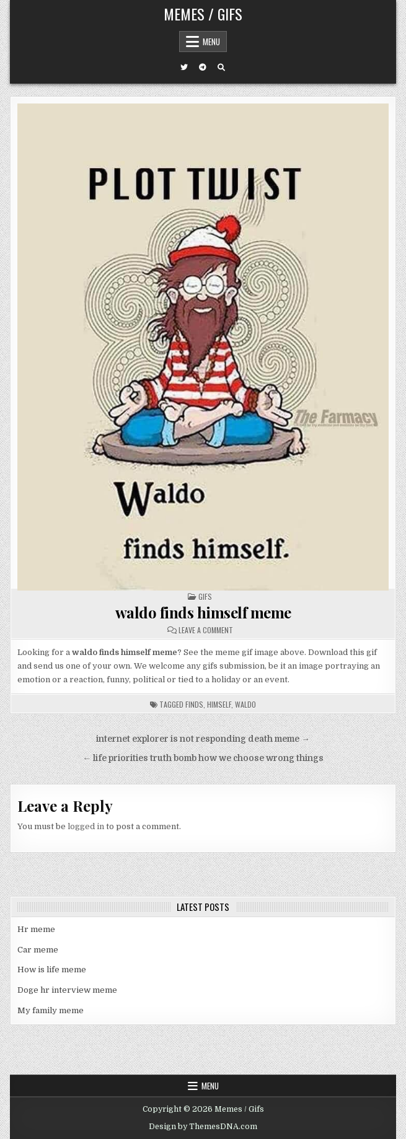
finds (194, 704)
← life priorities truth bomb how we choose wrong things (203, 758)
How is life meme (51, 969)
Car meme (37, 949)
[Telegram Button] (203, 67)
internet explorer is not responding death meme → (203, 739)
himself (219, 704)
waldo (245, 704)
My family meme (50, 1010)
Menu (211, 41)
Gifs (205, 596)
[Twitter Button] (184, 67)
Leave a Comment (206, 630)
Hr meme (36, 929)
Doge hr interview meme (67, 990)
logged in (86, 826)
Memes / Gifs (203, 13)
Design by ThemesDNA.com (203, 1126)
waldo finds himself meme (203, 612)
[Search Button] (221, 67)
